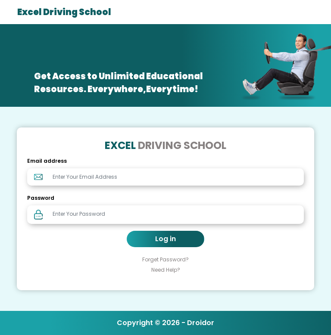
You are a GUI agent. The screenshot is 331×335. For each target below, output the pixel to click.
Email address (47, 160)
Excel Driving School (64, 12)
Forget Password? (165, 259)
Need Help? (165, 269)
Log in (165, 239)
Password (40, 198)
